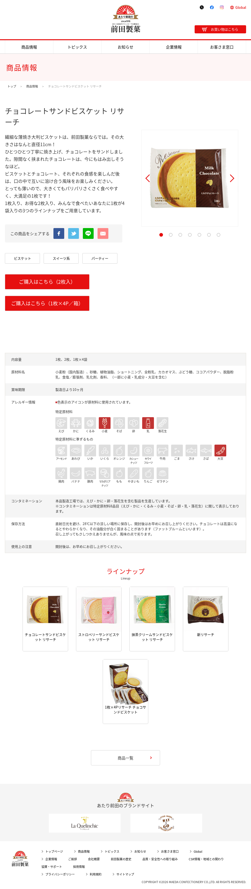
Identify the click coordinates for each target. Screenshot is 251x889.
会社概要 (94, 859)
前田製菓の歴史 (121, 859)
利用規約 (95, 874)
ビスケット (22, 258)
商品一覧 (125, 758)
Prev (147, 178)
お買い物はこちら (224, 29)
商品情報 (29, 47)
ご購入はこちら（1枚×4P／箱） (47, 303)
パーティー (99, 258)
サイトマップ (125, 874)
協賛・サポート (51, 866)
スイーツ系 (61, 258)
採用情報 (79, 866)
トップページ (54, 851)
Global (240, 7)
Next (232, 178)
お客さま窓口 (222, 47)
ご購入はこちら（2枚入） (47, 281)
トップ (11, 86)
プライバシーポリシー (60, 874)
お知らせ (125, 47)
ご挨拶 (72, 859)
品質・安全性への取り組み (160, 859)
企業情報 (174, 47)
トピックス (77, 47)
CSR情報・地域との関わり (206, 859)
